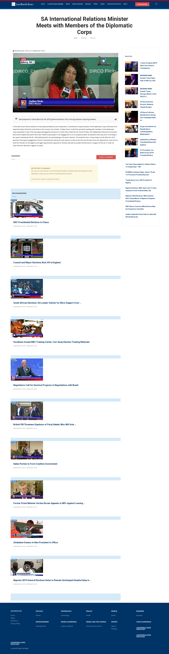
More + (126, 4)
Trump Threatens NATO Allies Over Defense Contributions (148, 65)
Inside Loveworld (77, 4)
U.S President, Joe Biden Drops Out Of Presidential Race (147, 152)
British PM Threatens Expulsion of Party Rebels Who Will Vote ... (44, 424)
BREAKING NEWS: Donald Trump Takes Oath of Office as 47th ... (148, 78)
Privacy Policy (15, 624)
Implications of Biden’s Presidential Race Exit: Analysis (148, 142)
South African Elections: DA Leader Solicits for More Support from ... (47, 303)
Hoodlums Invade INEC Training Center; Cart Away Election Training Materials (51, 342)
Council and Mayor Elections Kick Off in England (37, 262)
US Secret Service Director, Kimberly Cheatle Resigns (146, 104)
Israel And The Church (114, 4)
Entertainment (42, 622)
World (68, 4)
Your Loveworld (143, 622)
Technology (66, 611)
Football (114, 629)
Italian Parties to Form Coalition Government (35, 464)
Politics (95, 4)
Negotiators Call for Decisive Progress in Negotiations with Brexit (45, 385)
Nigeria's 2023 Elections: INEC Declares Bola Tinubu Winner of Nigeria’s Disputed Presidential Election (140, 198)
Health (102, 4)
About (13, 618)
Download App (142, 4)
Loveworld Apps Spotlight (55, 4)
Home (43, 4)
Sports (114, 622)
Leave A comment (106, 157)
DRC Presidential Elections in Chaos (31, 222)
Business (88, 4)
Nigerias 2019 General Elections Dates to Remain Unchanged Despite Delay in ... (52, 580)
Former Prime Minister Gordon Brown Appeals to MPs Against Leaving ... (49, 503)
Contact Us (14, 621)
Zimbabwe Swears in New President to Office (35, 542)
